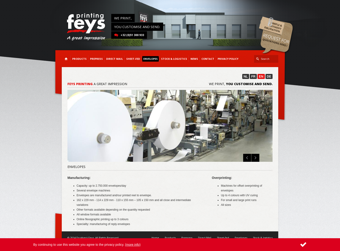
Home (155, 237)
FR (253, 76)
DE (269, 76)
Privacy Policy (228, 58)
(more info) (133, 244)
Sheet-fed (223, 237)
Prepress (186, 237)
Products (170, 237)
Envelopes (241, 237)
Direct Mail (204, 237)
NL (246, 76)
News (194, 58)
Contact (207, 58)
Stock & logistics (263, 237)
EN (261, 76)
